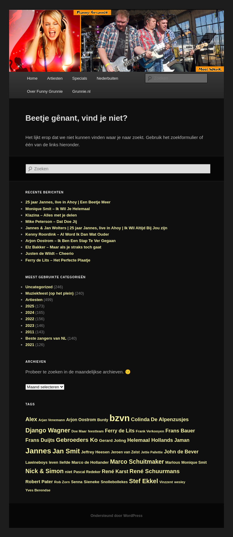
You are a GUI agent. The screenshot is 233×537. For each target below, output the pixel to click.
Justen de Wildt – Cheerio (49, 253)
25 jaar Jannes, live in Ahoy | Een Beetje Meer (68, 202)
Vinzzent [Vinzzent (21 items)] (166, 482)
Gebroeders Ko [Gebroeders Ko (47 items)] (77, 440)
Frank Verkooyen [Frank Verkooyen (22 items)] (150, 431)
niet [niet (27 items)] (68, 471)
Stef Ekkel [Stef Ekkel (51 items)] (143, 481)
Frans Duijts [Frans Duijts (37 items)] (40, 440)
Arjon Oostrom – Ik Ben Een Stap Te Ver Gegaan (70, 240)
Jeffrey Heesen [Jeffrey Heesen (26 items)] (95, 452)
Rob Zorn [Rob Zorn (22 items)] (62, 482)
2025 (29, 306)
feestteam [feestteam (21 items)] (96, 431)
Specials (79, 78)
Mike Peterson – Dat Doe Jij (51, 221)
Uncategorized (39, 287)
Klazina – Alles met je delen (51, 215)
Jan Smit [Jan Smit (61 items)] (66, 451)
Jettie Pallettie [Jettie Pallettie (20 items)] (152, 452)
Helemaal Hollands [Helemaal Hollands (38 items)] (150, 440)
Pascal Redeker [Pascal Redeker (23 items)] (86, 472)
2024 (29, 312)
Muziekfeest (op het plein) (49, 293)
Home (32, 78)
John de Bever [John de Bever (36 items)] (181, 451)
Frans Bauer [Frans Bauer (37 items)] (180, 431)
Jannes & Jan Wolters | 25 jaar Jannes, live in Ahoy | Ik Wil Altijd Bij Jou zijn (96, 228)
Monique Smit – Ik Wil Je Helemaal (57, 208)
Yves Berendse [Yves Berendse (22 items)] (38, 490)
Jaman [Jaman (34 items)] (181, 440)
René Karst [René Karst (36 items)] (115, 471)
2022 (29, 319)
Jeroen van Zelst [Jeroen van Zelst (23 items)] (125, 452)
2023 (29, 325)
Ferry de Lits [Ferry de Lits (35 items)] (120, 430)
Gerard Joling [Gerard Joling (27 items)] (112, 440)
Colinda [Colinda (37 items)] (140, 419)
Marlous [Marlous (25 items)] (172, 462)
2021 (29, 344)
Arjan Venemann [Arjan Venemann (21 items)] (52, 420)
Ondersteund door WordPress (116, 516)
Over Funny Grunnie (45, 91)
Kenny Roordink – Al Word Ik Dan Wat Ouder (67, 234)
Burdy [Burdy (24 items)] (102, 420)
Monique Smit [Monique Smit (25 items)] (194, 462)
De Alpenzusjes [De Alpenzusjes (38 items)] (170, 419)
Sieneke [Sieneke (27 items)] (92, 482)
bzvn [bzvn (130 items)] (120, 418)
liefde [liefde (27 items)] (64, 462)
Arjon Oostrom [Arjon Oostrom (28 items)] (81, 419)
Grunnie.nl (81, 91)
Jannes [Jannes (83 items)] (38, 451)
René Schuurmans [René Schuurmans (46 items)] (155, 471)
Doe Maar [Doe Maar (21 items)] (79, 431)
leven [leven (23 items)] (53, 462)
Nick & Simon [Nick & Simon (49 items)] (44, 471)
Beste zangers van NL (45, 338)
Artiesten (54, 78)
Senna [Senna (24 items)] (77, 482)
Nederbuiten (107, 78)
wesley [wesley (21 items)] (179, 482)
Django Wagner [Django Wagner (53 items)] (47, 430)
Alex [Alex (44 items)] (31, 419)
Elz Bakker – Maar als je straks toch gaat (63, 247)
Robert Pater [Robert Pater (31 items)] (39, 481)
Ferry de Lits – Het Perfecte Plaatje (57, 260)
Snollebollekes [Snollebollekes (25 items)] (114, 482)
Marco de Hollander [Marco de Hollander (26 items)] (90, 462)
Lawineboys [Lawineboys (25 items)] (36, 462)
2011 (29, 332)
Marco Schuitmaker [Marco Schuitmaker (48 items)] (137, 462)
